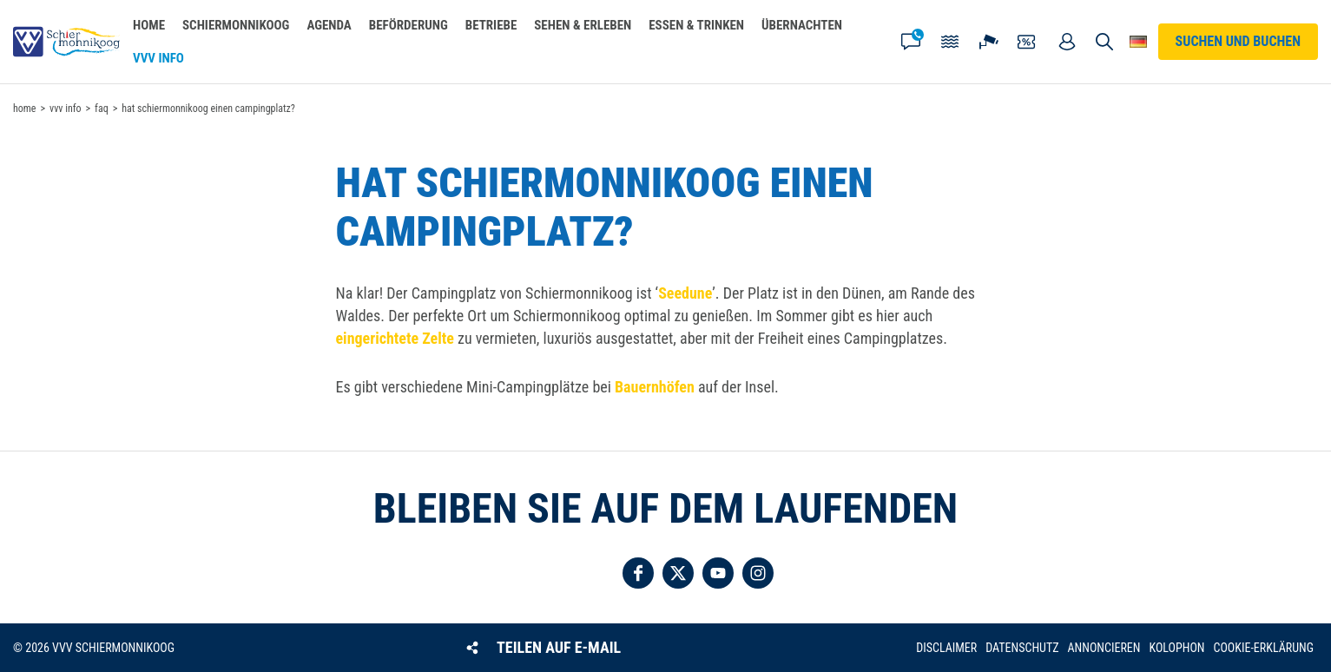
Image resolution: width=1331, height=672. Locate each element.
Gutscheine (1028, 41)
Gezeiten (949, 41)
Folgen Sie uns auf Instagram (758, 573)
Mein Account (1067, 41)
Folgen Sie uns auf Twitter (678, 573)
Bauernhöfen (655, 387)
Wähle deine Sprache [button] (1138, 41)
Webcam (989, 41)
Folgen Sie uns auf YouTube (718, 573)
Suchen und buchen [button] (1104, 41)
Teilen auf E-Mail (559, 647)
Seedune (685, 293)
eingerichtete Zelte (395, 338)
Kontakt (910, 41)
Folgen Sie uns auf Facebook (638, 573)
